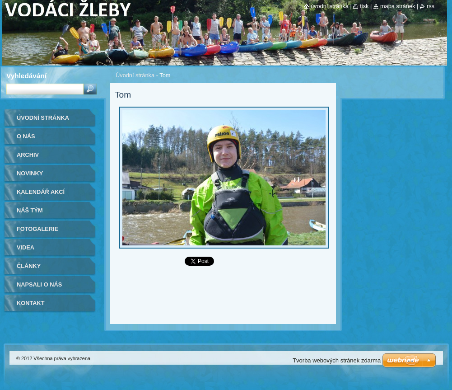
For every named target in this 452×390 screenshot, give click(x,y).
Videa (25, 247)
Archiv (28, 154)
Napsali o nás (39, 284)
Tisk (364, 6)
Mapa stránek (397, 6)
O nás (26, 136)
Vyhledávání (26, 76)
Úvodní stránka (135, 75)
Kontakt (31, 303)
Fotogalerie (37, 229)
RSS (430, 6)
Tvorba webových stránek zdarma (337, 360)
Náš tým (30, 210)
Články (29, 266)
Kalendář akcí (41, 191)
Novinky (30, 173)
